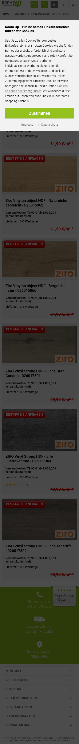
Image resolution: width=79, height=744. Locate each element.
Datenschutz (49, 124)
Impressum (28, 124)
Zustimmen (39, 113)
